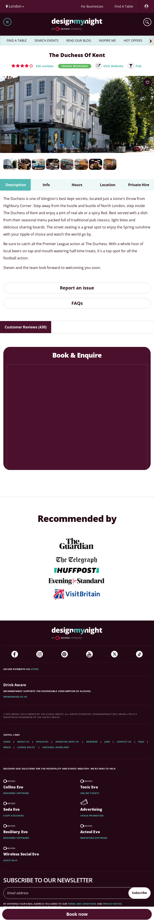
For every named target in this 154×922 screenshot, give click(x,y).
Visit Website (113, 66)
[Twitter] (114, 654)
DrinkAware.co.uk (15, 696)
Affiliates (42, 741)
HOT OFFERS (133, 40)
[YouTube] (89, 654)
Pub (139, 66)
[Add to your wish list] (147, 82)
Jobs (107, 741)
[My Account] (146, 6)
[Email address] (66, 893)
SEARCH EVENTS (46, 40)
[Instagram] (39, 654)
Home (6, 741)
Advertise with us (67, 741)
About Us (23, 741)
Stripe (34, 669)
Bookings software (16, 793)
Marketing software (93, 837)
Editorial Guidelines (56, 747)
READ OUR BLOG (78, 40)
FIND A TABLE (17, 40)
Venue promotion (91, 815)
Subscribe (139, 893)
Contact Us (124, 741)
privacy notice (112, 903)
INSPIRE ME (107, 40)
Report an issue (77, 288)
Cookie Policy (26, 747)
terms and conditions (82, 903)
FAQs (77, 303)
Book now (77, 914)
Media (7, 747)
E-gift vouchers (13, 815)
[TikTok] (139, 654)
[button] (32, 65)
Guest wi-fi (10, 860)
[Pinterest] (64, 654)
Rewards (92, 741)
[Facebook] (14, 654)
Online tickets (89, 793)
